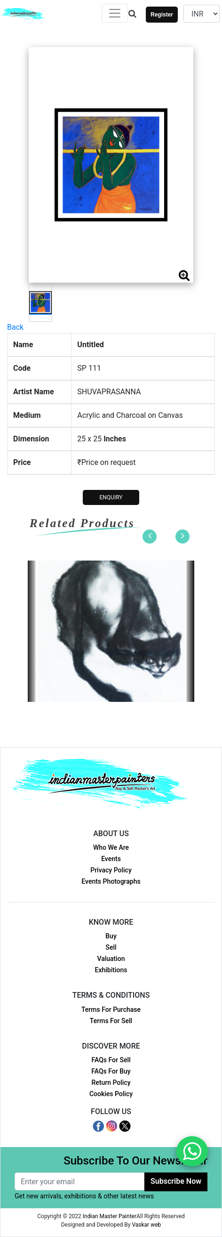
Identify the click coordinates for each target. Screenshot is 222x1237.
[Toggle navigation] (115, 13)
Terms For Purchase (111, 1009)
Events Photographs (110, 881)
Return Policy (110, 1082)
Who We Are (111, 847)
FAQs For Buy (110, 1071)
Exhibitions (111, 970)
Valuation (111, 958)
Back (15, 327)
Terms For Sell (111, 1021)
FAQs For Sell (110, 1060)
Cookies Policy (111, 1094)
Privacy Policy (111, 870)
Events (111, 859)
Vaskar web (146, 1224)
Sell (110, 947)
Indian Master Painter (109, 1216)
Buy (110, 936)
